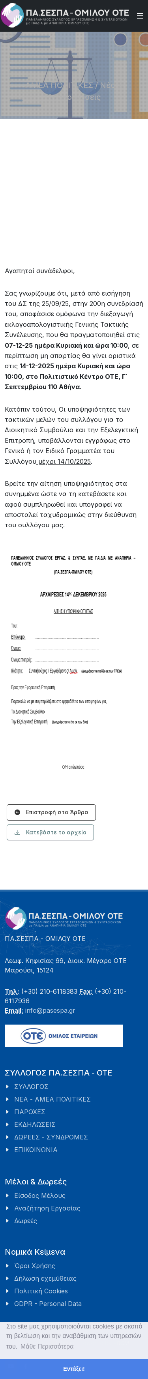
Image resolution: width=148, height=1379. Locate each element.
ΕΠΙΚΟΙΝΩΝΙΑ (36, 1150)
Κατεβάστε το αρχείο (50, 832)
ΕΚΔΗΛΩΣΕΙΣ (35, 1124)
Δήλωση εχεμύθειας (45, 1278)
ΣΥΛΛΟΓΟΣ (31, 1086)
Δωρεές (25, 1221)
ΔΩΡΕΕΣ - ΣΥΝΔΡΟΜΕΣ (51, 1137)
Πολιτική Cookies (41, 1291)
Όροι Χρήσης (34, 1266)
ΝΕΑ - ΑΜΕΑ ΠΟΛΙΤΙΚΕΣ (52, 1099)
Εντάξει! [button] (74, 1369)
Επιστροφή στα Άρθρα (51, 812)
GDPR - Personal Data (48, 1304)
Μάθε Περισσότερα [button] (47, 1346)
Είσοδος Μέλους (40, 1195)
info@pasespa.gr (50, 1010)
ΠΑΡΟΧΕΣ (29, 1112)
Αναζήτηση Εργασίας (47, 1208)
